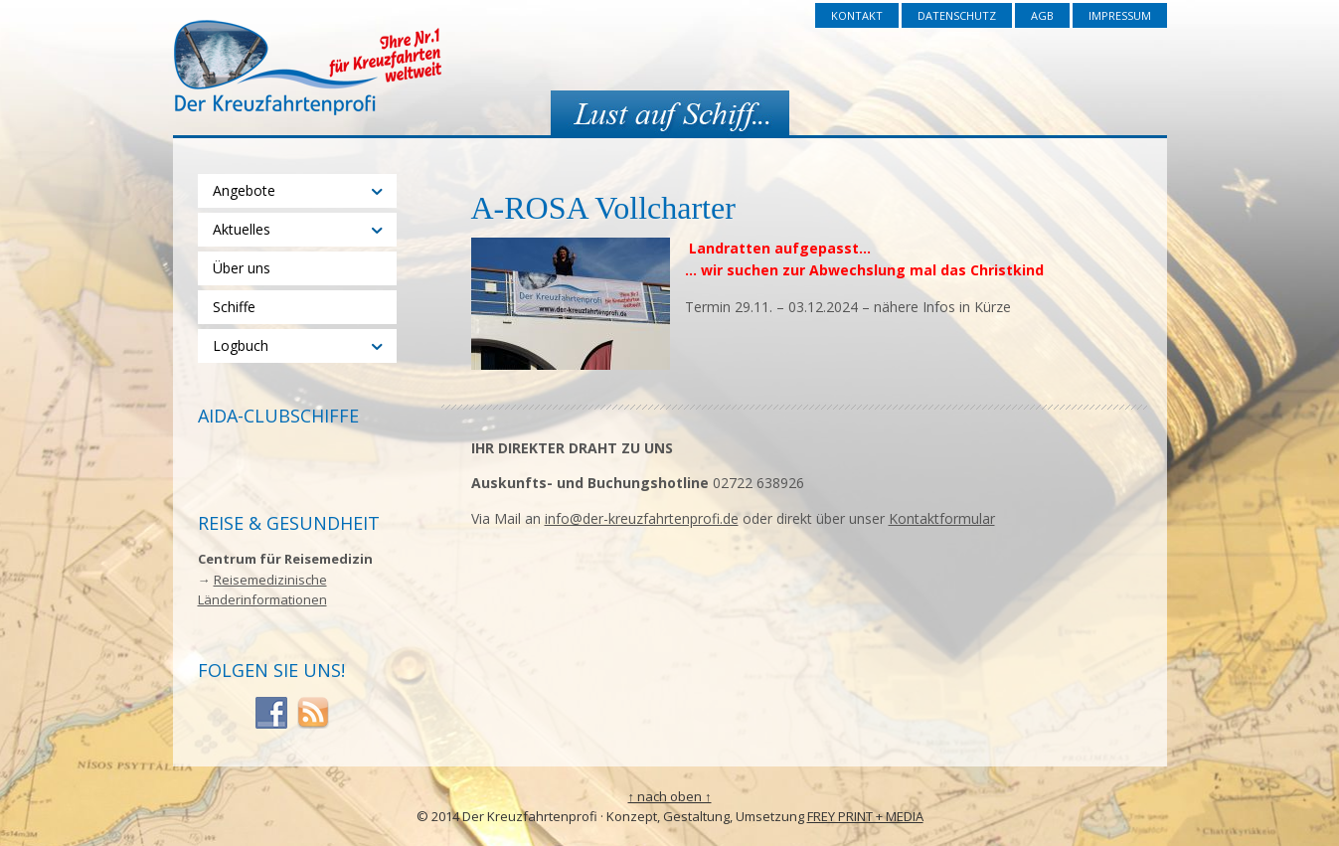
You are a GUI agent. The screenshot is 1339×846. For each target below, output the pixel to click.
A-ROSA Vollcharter (603, 208)
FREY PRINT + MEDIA (865, 816)
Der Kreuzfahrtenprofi (307, 67)
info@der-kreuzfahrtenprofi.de (642, 518)
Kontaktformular (942, 518)
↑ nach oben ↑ (670, 796)
